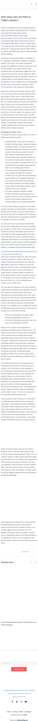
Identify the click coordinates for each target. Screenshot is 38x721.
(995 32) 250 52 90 (19, 696)
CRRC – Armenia (12, 712)
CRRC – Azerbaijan (25, 712)
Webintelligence (22, 720)
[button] (31, 4)
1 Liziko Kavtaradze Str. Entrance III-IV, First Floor (19, 690)
